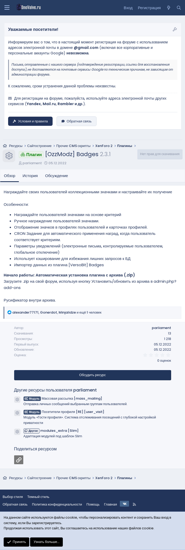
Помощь (92, 504)
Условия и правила (30, 121)
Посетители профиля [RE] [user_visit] (64, 411)
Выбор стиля (13, 496)
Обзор (9, 175)
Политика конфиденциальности (57, 504)
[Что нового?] (168, 8)
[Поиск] (179, 8)
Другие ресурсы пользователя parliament (55, 390)
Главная (110, 504)
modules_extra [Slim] (51, 430)
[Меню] (7, 7)
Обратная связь (76, 121)
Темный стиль (38, 496)
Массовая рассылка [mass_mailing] (63, 398)
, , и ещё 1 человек (57, 312)
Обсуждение (56, 175)
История (30, 175)
